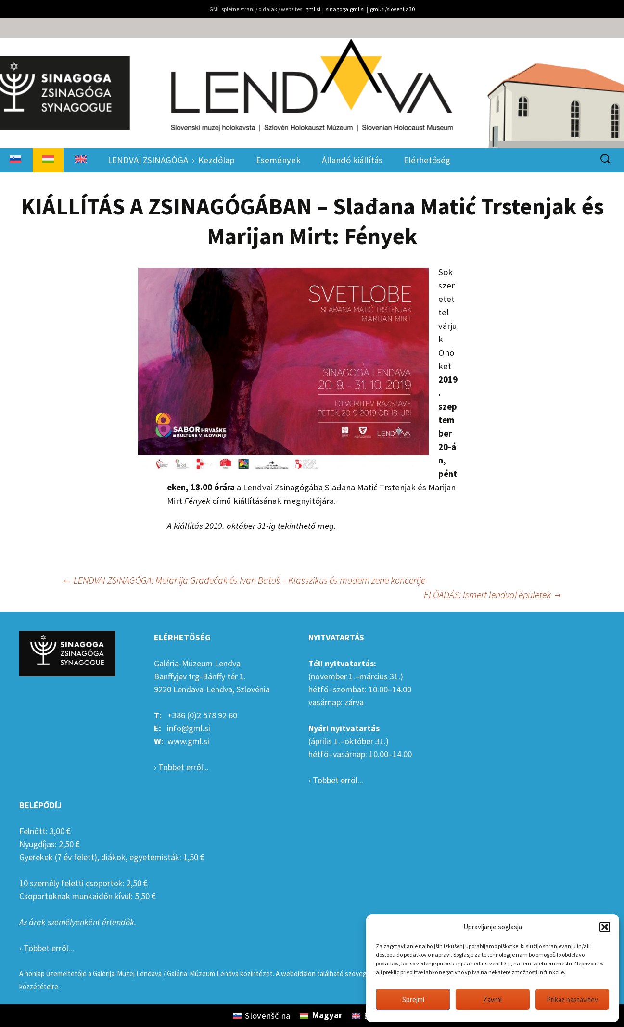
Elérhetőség (427, 159)
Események (278, 159)
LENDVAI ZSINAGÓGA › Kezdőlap (171, 159)
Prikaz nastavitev (572, 999)
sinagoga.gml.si (345, 9)
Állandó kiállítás (352, 159)
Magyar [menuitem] (327, 1015)
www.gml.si (188, 741)
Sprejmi (413, 999)
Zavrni (492, 999)
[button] (605, 927)
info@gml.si (188, 728)
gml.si (313, 9)
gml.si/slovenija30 (392, 9)
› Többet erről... (181, 767)
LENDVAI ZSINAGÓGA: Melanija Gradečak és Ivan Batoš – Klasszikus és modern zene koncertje (243, 580)
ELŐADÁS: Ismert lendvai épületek (493, 595)
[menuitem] (15, 160)
